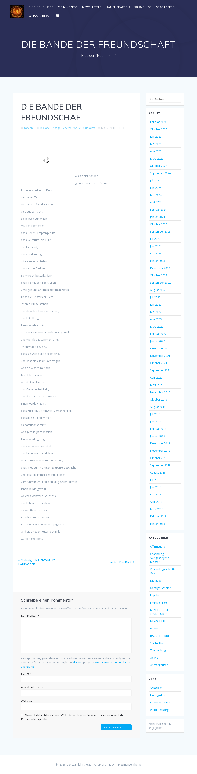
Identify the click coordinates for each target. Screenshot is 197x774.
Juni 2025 (155, 136)
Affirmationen (158, 546)
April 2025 (156, 151)
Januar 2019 (157, 436)
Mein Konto (68, 7)
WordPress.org (159, 710)
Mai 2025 (156, 144)
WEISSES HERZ (39, 16)
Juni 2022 (155, 304)
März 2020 (156, 385)
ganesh (28, 128)
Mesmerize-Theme (130, 764)
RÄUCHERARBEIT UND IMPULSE (129, 7)
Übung (154, 657)
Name (26, 673)
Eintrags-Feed (158, 695)
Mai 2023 (156, 253)
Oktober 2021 (158, 363)
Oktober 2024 (158, 166)
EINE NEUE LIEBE (41, 7)
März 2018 (156, 509)
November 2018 (160, 450)
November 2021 (160, 355)
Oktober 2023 (158, 224)
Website (26, 701)
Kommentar (30, 615)
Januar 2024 (157, 217)
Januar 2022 (157, 341)
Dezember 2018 (160, 443)
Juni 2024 (155, 188)
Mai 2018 (156, 494)
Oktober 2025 (158, 129)
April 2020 (156, 377)
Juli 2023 (155, 239)
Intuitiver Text (158, 602)
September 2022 (160, 282)
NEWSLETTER (92, 7)
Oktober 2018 (158, 458)
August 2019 (158, 407)
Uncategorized (159, 665)
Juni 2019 (155, 421)
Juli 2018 (155, 480)
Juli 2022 (155, 297)
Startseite (165, 7)
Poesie (76, 128)
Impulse (155, 595)
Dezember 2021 (160, 348)
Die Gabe (44, 128)
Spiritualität (88, 128)
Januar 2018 (157, 523)
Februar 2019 (158, 429)
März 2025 (156, 158)
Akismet (78, 662)
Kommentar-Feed (161, 702)
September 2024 (160, 173)
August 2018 (158, 472)
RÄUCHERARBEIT (161, 636)
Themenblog (158, 650)
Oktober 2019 (158, 399)
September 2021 (160, 370)
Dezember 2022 (160, 268)
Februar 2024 (158, 209)
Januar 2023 (157, 261)
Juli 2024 (155, 180)
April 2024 (156, 202)
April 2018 (156, 502)
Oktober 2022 (158, 275)
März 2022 (156, 326)
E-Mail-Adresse (32, 687)
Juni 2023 (155, 246)
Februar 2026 (158, 122)
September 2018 (160, 465)
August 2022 (158, 290)
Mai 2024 (156, 195)
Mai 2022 (156, 312)
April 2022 (156, 319)
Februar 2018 (158, 516)
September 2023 (160, 231)
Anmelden (156, 688)
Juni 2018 (155, 487)
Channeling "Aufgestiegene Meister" (159, 558)
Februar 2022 (158, 334)
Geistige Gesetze (61, 128)
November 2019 (160, 392)
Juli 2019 (155, 414)
